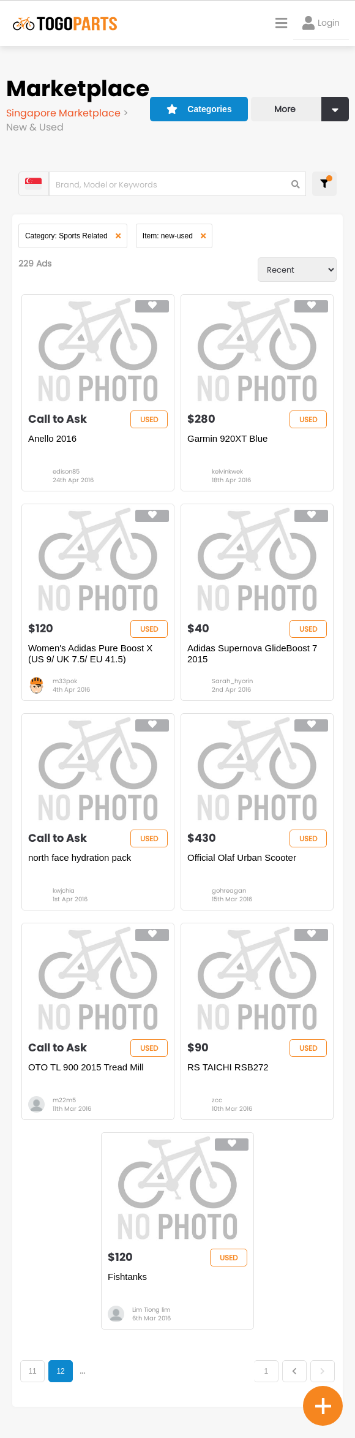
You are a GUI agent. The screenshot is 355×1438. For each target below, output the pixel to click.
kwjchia (64, 890)
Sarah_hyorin (232, 681)
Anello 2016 (52, 438)
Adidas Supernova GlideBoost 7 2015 (252, 653)
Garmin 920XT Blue (227, 438)
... (82, 1372)
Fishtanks (127, 1277)
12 (61, 1372)
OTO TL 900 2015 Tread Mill (86, 1067)
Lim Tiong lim (151, 1310)
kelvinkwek (227, 471)
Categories (199, 108)
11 (33, 1372)
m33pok (65, 681)
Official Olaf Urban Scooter (241, 857)
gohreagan (229, 890)
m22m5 (64, 1100)
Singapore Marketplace (64, 113)
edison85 (66, 471)
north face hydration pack (79, 857)
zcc (217, 1100)
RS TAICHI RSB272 (228, 1067)
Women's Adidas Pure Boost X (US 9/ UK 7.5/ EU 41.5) (90, 653)
